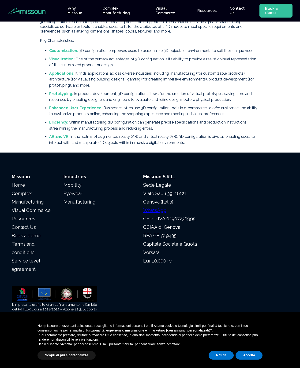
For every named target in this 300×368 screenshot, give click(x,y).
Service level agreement (26, 265)
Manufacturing (80, 202)
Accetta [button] (249, 355)
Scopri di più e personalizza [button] (66, 355)
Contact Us (24, 227)
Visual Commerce (31, 210)
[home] (33, 10)
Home (18, 185)
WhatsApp (154, 210)
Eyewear (73, 193)
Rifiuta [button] (221, 355)
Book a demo (271, 10)
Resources (23, 219)
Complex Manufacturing (28, 198)
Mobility (73, 185)
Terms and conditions (23, 248)
